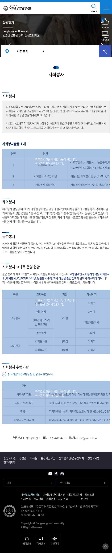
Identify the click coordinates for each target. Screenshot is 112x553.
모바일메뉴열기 (106, 8)
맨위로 (105, 546)
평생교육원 (93, 458)
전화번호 (51, 499)
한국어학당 (9, 462)
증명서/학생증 (10, 44)
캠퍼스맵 (89, 495)
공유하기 (105, 51)
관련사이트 (64, 482)
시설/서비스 (102, 44)
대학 (9, 482)
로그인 (84, 499)
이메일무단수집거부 (54, 495)
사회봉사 (22, 51)
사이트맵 (63, 499)
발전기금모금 (48, 458)
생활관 (22, 458)
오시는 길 (26, 499)
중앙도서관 (9, 458)
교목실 (33, 458)
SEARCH (93, 11)
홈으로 (7, 51)
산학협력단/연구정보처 (71, 458)
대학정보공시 (74, 495)
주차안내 (38, 499)
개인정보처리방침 (30, 495)
